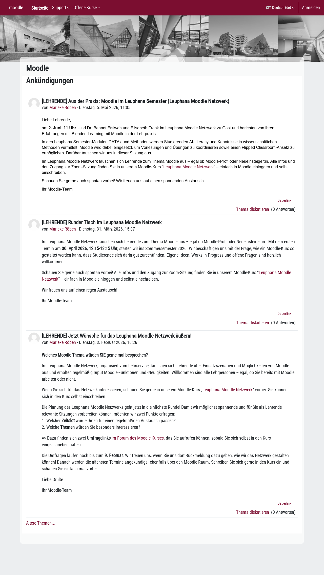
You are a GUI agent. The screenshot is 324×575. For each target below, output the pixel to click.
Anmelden (311, 7)
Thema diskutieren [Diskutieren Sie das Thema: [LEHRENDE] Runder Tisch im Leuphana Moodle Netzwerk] (253, 322)
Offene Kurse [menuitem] (85, 7)
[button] (280, 7)
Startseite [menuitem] (39, 8)
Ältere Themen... (40, 523)
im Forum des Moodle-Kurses (138, 438)
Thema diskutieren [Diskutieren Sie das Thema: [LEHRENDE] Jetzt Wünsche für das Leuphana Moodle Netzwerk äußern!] (253, 512)
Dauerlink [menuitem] (284, 200)
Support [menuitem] (59, 7)
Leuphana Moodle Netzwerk (188, 167)
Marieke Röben (62, 107)
